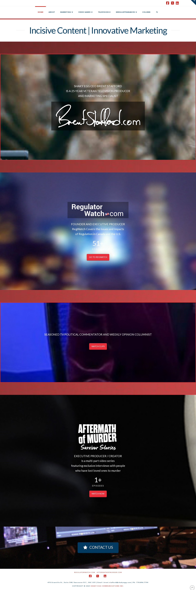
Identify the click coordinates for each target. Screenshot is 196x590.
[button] (193, 2)
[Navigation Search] (157, 12)
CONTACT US (98, 547)
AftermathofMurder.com (109, 572)
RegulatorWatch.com (84, 572)
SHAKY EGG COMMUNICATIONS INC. (107, 586)
